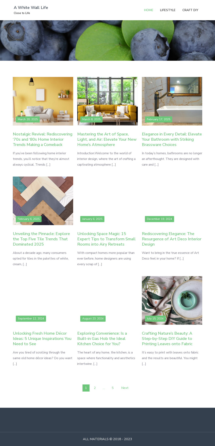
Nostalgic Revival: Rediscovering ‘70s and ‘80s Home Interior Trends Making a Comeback (42, 139)
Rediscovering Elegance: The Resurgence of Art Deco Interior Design (171, 239)
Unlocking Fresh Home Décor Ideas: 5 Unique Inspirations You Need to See (42, 339)
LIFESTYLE (167, 10)
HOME (148, 10)
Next (124, 388)
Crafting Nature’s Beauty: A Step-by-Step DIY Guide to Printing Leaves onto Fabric (167, 339)
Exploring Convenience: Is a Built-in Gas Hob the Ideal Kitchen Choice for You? (102, 339)
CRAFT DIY (190, 10)
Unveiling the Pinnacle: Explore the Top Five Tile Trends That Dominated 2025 (41, 239)
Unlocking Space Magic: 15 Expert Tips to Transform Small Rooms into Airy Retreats (106, 239)
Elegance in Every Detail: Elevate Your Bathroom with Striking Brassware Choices (172, 139)
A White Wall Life (31, 7)
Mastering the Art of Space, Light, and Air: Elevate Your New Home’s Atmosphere (107, 139)
